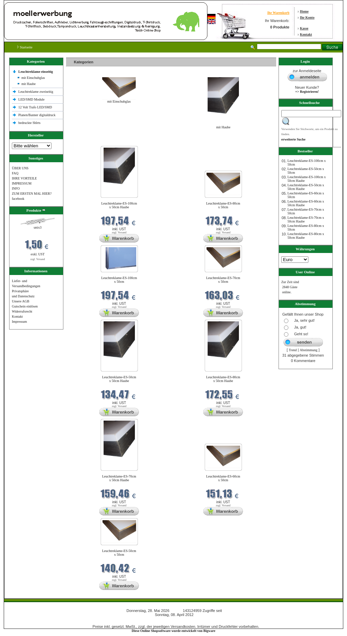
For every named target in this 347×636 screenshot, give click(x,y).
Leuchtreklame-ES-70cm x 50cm (223, 279)
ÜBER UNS (20, 168)
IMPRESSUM (22, 183)
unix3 (38, 227)
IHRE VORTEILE (24, 178)
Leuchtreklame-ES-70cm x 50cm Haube (119, 478)
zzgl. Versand (37, 259)
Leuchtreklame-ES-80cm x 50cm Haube (223, 379)
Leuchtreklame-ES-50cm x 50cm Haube (119, 379)
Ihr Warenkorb (278, 13)
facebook (18, 198)
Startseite (25, 47)
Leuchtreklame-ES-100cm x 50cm (119, 279)
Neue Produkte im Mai (83, 142)
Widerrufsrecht (22, 311)
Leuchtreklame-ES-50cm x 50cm (119, 552)
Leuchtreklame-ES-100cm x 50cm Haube (119, 205)
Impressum (19, 321)
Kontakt (306, 34)
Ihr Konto (307, 17)
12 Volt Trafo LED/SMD (35, 107)
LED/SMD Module (31, 99)
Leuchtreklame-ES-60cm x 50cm (223, 478)
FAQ (15, 173)
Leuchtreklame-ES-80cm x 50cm (223, 205)
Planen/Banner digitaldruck (37, 115)
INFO (16, 188)
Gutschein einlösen (25, 306)
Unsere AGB (20, 301)
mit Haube (28, 84)
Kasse (304, 28)
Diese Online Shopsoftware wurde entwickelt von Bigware (174, 631)
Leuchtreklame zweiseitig (36, 91)
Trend (293, 350)
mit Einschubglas (33, 78)
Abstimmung (309, 350)
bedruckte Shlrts (29, 123)
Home (304, 11)
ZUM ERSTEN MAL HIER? (32, 193)
